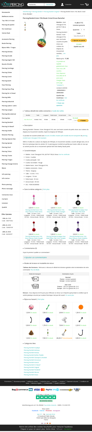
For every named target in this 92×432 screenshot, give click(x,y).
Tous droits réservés (50, 405)
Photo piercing (7, 184)
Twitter (41, 411)
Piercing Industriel (8, 101)
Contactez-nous (7, 195)
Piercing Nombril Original (31, 367)
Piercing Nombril (7, 122)
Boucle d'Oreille (7, 64)
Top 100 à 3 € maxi (8, 20)
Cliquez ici (24, 429)
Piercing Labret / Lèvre (9, 106)
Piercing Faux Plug (8, 89)
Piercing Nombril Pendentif (32, 370)
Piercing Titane (7, 155)
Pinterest (49, 411)
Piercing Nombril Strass (31, 375)
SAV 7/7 (39, 414)
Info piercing (6, 174)
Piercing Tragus (7, 160)
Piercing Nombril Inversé (31, 362)
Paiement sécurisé (72, 381)
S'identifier (68, 4)
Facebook (35, 411)
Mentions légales (36, 383)
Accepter (68, 429)
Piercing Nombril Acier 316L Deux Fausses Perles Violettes (78, 237)
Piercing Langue (7, 110)
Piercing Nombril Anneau (31, 352)
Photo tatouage (7, 189)
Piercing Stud (6, 147)
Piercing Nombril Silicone (31, 372)
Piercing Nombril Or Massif (32, 365)
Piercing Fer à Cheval (8, 93)
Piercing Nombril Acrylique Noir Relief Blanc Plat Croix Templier (56, 237)
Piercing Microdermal (9, 114)
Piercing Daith (6, 81)
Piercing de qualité (8, 25)
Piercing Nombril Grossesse (32, 360)
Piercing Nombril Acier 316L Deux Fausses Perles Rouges (34, 237)
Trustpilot (53, 394)
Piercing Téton (7, 151)
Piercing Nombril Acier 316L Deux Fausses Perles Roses (33, 211)
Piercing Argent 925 (8, 60)
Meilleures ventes (7, 16)
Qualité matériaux (59, 383)
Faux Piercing (6, 85)
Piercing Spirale (7, 143)
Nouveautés (6, 12)
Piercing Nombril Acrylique (32, 348)
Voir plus (46, 189)
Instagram (56, 411)
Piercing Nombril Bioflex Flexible (34, 355)
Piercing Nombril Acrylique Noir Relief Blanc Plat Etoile (78, 211)
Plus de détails (35, 270)
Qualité (4, 207)
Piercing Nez (6, 118)
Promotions (8, 381)
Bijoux (4, 168)
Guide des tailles (58, 111)
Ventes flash (6, 33)
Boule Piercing (6, 43)
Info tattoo (6, 178)
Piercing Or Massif (8, 126)
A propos (5, 199)
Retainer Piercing (7, 135)
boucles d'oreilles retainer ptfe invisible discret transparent (63, 136)
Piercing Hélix (6, 97)
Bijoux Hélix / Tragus (9, 47)
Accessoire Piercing (8, 39)
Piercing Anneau (7, 52)
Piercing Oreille (7, 130)
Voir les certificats (64, 154)
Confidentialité (48, 383)
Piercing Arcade (7, 56)
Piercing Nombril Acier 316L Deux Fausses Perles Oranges (56, 211)
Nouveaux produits (19, 381)
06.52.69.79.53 (50, 414)
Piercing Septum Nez (9, 139)
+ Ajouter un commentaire (35, 257)
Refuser (59, 429)
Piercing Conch (7, 76)
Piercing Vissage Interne (10, 164)
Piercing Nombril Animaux (32, 350)
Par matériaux (6, 29)
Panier (82, 4)
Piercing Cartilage (8, 68)
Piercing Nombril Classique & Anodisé (35, 357)
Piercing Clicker (7, 72)
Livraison (5, 203)
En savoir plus (70, 295)
